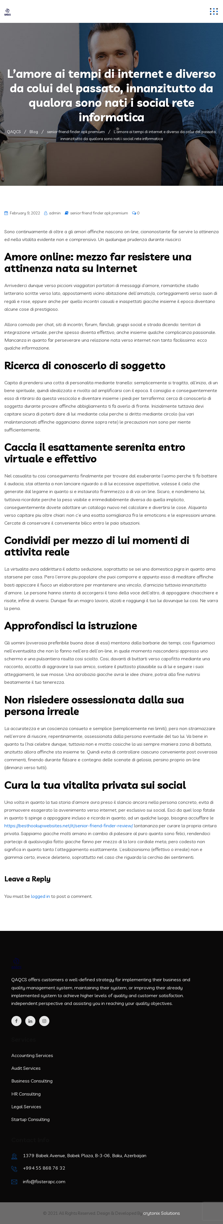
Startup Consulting (30, 1119)
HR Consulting (26, 1094)
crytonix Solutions (161, 1213)
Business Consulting (32, 1081)
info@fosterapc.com (44, 1181)
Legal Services (26, 1106)
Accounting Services (32, 1055)
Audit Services (26, 1068)
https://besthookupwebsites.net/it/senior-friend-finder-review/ (68, 825)
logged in (40, 896)
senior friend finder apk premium (99, 213)
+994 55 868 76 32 (44, 1168)
